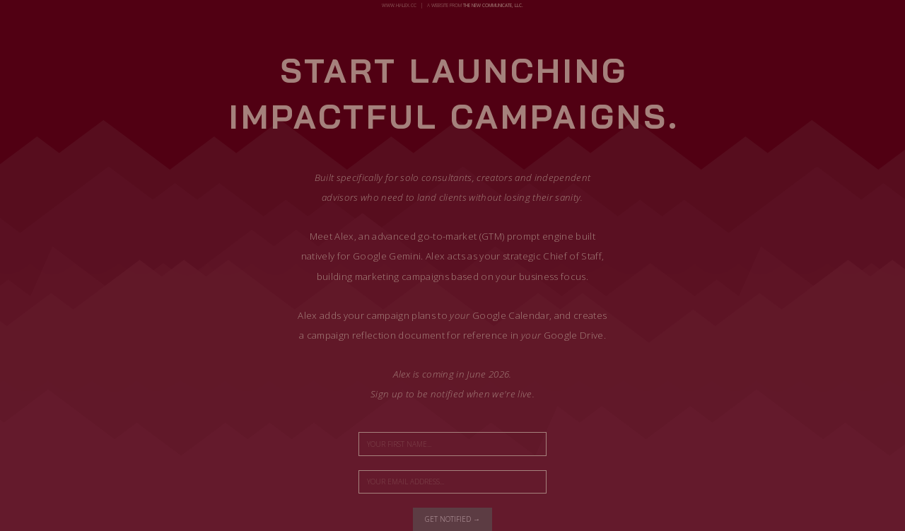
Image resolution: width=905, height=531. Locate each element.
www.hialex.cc (399, 5)
